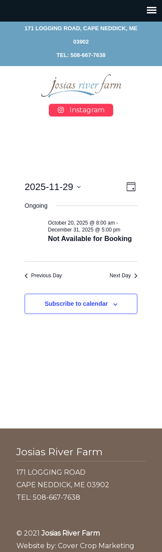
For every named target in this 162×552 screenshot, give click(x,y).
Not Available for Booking (90, 238)
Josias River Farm (81, 86)
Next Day (123, 276)
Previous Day (43, 276)
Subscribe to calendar (76, 303)
